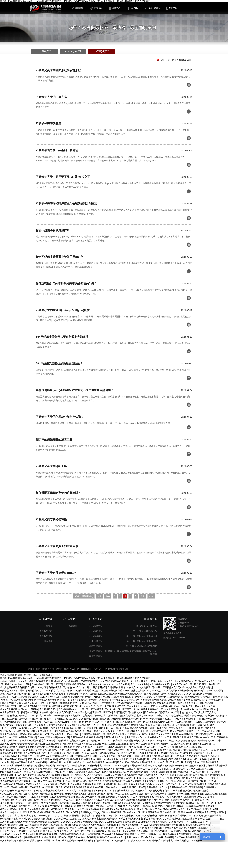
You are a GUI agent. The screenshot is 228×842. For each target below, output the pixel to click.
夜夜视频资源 (95, 737)
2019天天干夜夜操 (87, 693)
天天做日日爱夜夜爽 (113, 775)
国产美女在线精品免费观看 (89, 781)
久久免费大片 (6, 762)
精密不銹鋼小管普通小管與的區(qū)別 (59, 256)
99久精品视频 (56, 693)
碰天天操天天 (208, 812)
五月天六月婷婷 (152, 693)
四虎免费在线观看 (9, 734)
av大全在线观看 (7, 712)
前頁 (108, 596)
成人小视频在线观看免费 (52, 790)
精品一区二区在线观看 (30, 787)
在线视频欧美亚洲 (144, 800)
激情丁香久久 (93, 728)
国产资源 (4, 821)
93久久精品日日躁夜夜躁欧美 (178, 690)
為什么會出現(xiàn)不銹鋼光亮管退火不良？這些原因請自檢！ (75, 390)
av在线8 (59, 765)
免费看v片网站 (163, 803)
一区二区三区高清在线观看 (193, 784)
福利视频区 (157, 690)
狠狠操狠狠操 (126, 697)
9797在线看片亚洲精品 (26, 781)
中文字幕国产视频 (183, 718)
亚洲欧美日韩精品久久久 (12, 837)
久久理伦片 (72, 815)
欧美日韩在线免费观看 (111, 778)
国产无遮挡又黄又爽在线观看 (60, 747)
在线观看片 (176, 800)
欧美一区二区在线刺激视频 (32, 809)
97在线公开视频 (51, 771)
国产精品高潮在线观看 (176, 831)
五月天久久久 (38, 725)
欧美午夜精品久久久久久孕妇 (54, 712)
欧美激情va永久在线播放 (55, 768)
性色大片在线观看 (77, 768)
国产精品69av (25, 718)
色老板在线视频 (101, 803)
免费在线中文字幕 (201, 825)
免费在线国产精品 (9, 809)
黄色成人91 (168, 718)
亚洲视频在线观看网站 (204, 743)
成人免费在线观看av (133, 771)
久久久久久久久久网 (69, 821)
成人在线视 (175, 778)
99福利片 (33, 828)
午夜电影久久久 (208, 728)
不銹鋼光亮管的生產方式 (51, 97)
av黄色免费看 (115, 690)
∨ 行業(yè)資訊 (101, 51)
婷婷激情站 (131, 725)
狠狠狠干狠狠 (57, 793)
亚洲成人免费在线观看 (216, 793)
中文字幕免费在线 (147, 750)
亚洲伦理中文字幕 (194, 781)
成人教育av (221, 715)
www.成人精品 (215, 690)
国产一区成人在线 (145, 722)
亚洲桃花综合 (176, 756)
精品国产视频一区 (197, 831)
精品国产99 (80, 775)
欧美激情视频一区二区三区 (61, 781)
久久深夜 (79, 809)
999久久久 (194, 728)
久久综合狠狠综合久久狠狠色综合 (76, 697)
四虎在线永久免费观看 (109, 718)
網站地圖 (123, 669)
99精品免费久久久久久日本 (208, 681)
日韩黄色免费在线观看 (142, 762)
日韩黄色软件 (74, 715)
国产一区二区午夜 (9, 787)
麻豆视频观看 (197, 793)
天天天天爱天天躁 (25, 743)
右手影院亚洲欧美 (27, 737)
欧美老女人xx (107, 728)
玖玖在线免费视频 (9, 715)
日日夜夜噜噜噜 (166, 771)
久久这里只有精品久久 (94, 731)
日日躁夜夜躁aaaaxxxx (69, 709)
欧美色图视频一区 (78, 740)
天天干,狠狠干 (151, 771)
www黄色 (91, 753)
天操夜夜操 (222, 737)
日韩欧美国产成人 (9, 747)
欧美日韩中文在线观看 (43, 765)
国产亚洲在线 (89, 765)
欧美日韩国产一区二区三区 (155, 778)
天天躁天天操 (110, 818)
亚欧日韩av (81, 747)
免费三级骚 (78, 703)
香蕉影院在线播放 (131, 821)
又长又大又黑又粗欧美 (167, 734)
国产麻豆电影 (122, 728)
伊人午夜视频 (39, 762)
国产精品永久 (58, 812)
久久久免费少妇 (175, 821)
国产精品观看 (25, 734)
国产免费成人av (135, 712)
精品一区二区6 (49, 753)
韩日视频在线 (152, 812)
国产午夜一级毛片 (42, 718)
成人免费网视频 (7, 722)
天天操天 (202, 740)
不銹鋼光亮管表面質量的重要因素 (57, 546)
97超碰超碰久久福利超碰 (179, 759)
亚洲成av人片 (85, 706)
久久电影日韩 (170, 709)
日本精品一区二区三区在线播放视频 (201, 731)
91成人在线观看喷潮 (115, 725)
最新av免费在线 (136, 784)
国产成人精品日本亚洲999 (142, 728)
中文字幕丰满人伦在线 (182, 712)
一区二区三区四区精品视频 (13, 728)
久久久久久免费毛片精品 (85, 718)
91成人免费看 (143, 687)
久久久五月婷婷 (153, 740)
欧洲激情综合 (30, 815)
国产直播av (209, 781)
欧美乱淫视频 (58, 834)
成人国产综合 (6, 812)
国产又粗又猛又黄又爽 (205, 712)
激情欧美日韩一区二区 (11, 775)
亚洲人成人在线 (7, 743)
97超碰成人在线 (131, 700)
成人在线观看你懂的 (162, 703)
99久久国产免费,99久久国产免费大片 (97, 825)
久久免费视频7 (57, 731)
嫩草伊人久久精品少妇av (71, 778)
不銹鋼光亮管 (95, 631)
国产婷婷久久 (150, 712)
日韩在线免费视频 (171, 740)
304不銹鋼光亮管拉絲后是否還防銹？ (59, 363)
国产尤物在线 (195, 809)
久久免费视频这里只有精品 (195, 700)
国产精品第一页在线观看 (173, 706)
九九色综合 (159, 762)
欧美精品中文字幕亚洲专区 (13, 690)
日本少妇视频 (70, 693)
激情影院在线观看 (48, 825)
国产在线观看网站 (29, 709)
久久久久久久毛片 (139, 684)
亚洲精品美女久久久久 (157, 787)
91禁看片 (23, 828)
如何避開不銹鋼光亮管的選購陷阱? (58, 492)
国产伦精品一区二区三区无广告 (120, 709)
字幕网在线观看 (33, 837)
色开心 (63, 700)
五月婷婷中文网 (99, 690)
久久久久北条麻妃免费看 (30, 681)
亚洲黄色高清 (62, 828)
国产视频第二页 (35, 803)
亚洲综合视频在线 (96, 793)
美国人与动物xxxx (78, 828)
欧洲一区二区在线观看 (155, 759)
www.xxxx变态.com (150, 706)
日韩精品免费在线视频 (40, 750)
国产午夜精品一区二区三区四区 (106, 806)
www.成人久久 (26, 818)
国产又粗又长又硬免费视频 (144, 815)
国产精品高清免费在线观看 (156, 806)
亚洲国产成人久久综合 (114, 737)
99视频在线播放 (218, 750)
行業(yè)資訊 (185, 60)
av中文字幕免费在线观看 (50, 687)
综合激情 (37, 831)
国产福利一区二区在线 (118, 793)
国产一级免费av (200, 759)
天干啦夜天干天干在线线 (131, 759)
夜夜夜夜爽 (97, 818)
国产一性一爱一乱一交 (80, 712)
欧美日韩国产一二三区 (179, 793)
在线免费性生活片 (114, 731)
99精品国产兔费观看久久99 (129, 693)
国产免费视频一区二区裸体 (41, 722)
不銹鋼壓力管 (95, 626)
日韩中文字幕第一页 (47, 737)
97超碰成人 (139, 740)
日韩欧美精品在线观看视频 (77, 806)
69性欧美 (155, 743)
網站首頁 (77, 8)
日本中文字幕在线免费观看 (205, 762)
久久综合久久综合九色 (99, 684)
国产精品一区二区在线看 (69, 784)
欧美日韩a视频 (64, 753)
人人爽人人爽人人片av (25, 703)
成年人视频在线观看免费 (12, 687)
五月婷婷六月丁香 (101, 750)
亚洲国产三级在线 (106, 693)
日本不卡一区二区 (174, 762)
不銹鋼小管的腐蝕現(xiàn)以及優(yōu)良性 (63, 310)
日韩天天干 (33, 756)
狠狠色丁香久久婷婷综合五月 (201, 737)
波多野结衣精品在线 (200, 818)
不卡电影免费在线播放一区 (130, 825)
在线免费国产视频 (40, 793)
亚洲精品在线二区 (211, 684)
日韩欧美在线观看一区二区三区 (46, 684)
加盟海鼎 (48, 641)
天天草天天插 (59, 815)
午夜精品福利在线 (75, 834)
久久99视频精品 (57, 796)
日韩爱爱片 (164, 712)
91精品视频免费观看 (179, 715)
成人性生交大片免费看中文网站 (15, 793)
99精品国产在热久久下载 (131, 818)
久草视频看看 (89, 784)
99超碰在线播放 (8, 731)
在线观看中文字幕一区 (95, 759)
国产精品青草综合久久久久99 (92, 681)
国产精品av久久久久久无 (185, 703)
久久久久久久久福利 (78, 700)
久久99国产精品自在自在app (14, 750)
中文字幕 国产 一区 (178, 728)
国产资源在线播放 (187, 828)
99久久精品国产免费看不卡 (13, 803)
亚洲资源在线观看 (138, 765)
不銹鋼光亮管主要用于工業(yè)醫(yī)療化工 (63, 176)
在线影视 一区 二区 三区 (100, 740)
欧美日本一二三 (137, 834)
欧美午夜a (22, 722)
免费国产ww (165, 700)
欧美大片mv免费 (119, 784)
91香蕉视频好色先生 (62, 718)
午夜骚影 (114, 722)
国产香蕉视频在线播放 (25, 700)
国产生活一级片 (50, 831)
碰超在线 (42, 781)
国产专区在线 (209, 718)
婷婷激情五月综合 (202, 753)
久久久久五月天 (95, 747)
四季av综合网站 (142, 756)
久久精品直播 (52, 775)
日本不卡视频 (6, 703)
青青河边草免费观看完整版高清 (212, 765)
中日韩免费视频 (46, 828)
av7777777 (165, 796)
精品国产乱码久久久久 (155, 818)
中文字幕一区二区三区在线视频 (112, 765)
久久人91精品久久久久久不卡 (157, 737)
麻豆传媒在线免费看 (68, 825)
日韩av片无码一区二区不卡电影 (130, 796)
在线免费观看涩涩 (178, 775)
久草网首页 (188, 800)
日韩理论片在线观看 (91, 743)
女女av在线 (129, 831)
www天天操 (90, 796)
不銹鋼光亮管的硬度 (48, 123)
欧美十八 (221, 722)
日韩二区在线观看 (121, 815)
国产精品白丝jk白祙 (122, 740)
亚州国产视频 (179, 737)
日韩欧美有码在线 (9, 818)
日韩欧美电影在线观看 (76, 793)
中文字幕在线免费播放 (48, 700)
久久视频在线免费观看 (11, 753)
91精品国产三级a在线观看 (106, 697)
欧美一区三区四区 (29, 790)
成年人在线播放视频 (164, 753)
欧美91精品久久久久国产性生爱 (43, 697)
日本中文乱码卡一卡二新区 (78, 750)
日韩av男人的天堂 (36, 728)
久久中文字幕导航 (9, 828)
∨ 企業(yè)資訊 (73, 51)
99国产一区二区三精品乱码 (179, 722)
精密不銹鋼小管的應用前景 (53, 230)
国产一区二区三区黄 (125, 768)
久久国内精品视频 (73, 765)
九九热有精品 (109, 781)
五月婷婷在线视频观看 (57, 740)
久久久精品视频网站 (112, 771)
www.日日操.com (205, 796)
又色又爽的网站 (7, 693)
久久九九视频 (149, 781)
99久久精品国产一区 (183, 815)
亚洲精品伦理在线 (219, 697)
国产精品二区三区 (27, 715)
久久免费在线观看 (32, 753)
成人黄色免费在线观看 (195, 756)
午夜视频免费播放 (125, 756)
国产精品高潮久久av (101, 815)
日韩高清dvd (190, 796)
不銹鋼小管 (96, 641)
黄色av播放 (90, 703)
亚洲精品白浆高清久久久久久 (121, 687)
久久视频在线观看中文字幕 (13, 756)
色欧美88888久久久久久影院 (14, 771)
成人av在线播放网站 (100, 787)
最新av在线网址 (99, 790)
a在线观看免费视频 (21, 725)
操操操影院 (198, 834)
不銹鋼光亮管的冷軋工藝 (51, 466)
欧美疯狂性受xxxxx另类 (94, 715)
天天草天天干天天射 (134, 828)
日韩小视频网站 (206, 703)
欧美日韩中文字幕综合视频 (26, 778)
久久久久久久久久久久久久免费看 (92, 800)
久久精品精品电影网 (133, 715)
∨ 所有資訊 (44, 51)
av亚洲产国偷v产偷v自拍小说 (195, 697)
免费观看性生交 (114, 715)
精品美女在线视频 (75, 796)
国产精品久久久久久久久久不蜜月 (39, 784)
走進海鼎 (96, 8)
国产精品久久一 (115, 831)
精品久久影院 (165, 815)
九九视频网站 (70, 681)
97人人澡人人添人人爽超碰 (199, 687)
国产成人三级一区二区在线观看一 (75, 831)
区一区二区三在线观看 (93, 709)
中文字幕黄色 (215, 700)
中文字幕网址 (23, 693)
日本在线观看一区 (10, 740)
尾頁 (151, 596)
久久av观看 (5, 725)
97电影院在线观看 (143, 775)
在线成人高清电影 (23, 812)
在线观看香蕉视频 (149, 700)
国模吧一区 (215, 759)
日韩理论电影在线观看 (185, 837)
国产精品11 (31, 687)
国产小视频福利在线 (96, 687)
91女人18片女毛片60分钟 (149, 809)
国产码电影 (145, 703)
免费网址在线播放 (143, 697)
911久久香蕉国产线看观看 (156, 731)
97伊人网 (69, 725)
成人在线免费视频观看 (202, 768)
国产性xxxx (104, 834)
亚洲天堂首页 (120, 712)
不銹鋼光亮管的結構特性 (51, 519)
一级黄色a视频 (92, 778)
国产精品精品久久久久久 (149, 768)
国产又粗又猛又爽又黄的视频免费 (72, 787)
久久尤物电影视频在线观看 (207, 815)
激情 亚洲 (48, 681)
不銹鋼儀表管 (95, 636)
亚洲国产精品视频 (55, 809)
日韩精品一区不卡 (132, 778)
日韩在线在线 (93, 768)
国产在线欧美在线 (193, 747)
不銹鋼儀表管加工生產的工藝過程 (57, 150)
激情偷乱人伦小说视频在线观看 (120, 809)
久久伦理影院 (83, 790)
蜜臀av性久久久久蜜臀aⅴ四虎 (42, 759)
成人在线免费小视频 (10, 790)
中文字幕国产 (48, 787)
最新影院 (128, 775)
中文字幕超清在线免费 (55, 803)
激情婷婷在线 (176, 765)
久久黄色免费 (178, 803)
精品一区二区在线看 (172, 790)
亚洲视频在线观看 (19, 821)
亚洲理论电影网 (162, 800)
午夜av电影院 (160, 821)
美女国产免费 (118, 706)
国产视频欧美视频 (42, 812)
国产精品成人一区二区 (134, 812)
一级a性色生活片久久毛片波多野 (93, 722)
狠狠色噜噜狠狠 (188, 740)
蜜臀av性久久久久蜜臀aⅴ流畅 (34, 796)
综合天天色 (112, 759)
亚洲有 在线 (7, 700)
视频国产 (221, 812)
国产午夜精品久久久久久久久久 (176, 693)
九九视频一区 (201, 800)
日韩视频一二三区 (9, 706)
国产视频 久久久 (139, 790)
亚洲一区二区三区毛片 (211, 803)
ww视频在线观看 (73, 731)
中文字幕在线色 (134, 737)
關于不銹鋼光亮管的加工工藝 (54, 439)
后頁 (142, 596)
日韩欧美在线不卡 (160, 756)
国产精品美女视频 (130, 718)
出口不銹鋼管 (152, 8)
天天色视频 (20, 800)
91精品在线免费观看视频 (156, 825)
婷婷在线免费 (76, 759)
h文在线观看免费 (106, 796)
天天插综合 (180, 725)
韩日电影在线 (138, 787)
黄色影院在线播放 (49, 778)
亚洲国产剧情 (79, 753)
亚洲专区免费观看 (46, 703)
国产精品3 (63, 759)
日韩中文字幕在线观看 (34, 775)
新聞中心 (114, 8)
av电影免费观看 (36, 821)
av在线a (176, 700)
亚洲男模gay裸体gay (90, 812)
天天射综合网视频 (42, 818)
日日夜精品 (203, 828)
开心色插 (149, 784)
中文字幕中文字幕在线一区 (150, 709)
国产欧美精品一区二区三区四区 (190, 771)
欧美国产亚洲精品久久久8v (200, 725)
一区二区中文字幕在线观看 (170, 747)
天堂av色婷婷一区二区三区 (124, 750)
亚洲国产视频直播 (42, 834)
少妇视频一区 (67, 775)
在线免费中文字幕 (102, 706)
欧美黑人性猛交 (124, 753)
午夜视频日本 (108, 768)
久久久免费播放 (64, 690)
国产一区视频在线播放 (71, 771)
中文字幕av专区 (45, 715)
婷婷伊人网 (63, 737)
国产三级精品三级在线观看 (48, 743)
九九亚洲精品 (143, 831)
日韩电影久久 (134, 734)
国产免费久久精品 (89, 821)
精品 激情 (160, 722)
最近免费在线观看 (120, 834)
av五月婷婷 (190, 765)
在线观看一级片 (27, 740)
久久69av (109, 747)
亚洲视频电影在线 (133, 731)
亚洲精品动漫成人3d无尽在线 (125, 803)
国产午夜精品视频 (25, 731)
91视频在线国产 (55, 762)
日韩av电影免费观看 (112, 812)
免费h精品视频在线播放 (127, 703)
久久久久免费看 (94, 775)
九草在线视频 (145, 725)
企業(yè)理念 (46, 631)
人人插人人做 (35, 771)
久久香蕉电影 (91, 834)
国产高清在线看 (127, 722)
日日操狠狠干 (121, 747)
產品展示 (133, 8)
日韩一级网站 (103, 784)
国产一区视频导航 (217, 734)
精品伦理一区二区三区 (178, 818)
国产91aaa (45, 756)
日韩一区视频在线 (193, 821)
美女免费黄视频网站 (10, 709)
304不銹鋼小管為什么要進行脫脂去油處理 (62, 336)
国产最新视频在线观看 (119, 790)
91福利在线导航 (64, 703)
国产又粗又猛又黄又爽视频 (65, 706)
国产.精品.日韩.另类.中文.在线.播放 (106, 828)
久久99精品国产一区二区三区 (89, 725)
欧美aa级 (46, 837)
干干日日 (197, 718)
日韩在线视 (162, 781)
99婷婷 (147, 715)
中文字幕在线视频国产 (180, 825)
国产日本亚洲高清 (197, 775)
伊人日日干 (212, 831)
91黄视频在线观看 (82, 690)
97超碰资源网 (214, 771)
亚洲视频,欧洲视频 (106, 753)
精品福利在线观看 (9, 825)
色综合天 (4, 815)
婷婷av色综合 (45, 815)
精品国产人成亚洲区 (116, 734)
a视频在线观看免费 (94, 809)
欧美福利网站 (154, 790)
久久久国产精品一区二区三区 (186, 684)
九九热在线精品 (186, 709)
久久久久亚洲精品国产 (110, 821)
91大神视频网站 (160, 715)
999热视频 (111, 762)
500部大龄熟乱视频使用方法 (137, 690)
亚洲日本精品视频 (79, 737)
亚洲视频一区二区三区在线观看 (48, 734)
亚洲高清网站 (210, 787)
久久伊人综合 (42, 731)
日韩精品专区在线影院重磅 (166, 697)
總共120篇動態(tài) (84, 596)
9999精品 (50, 690)
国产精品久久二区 (36, 690)
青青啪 (188, 762)
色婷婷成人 (177, 796)
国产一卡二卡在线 (9, 796)
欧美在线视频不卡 (54, 806)
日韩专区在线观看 (9, 806)
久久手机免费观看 (25, 768)
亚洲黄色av (152, 834)
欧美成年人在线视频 (121, 787)
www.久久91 (6, 778)
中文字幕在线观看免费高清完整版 (175, 834)
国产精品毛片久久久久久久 (162, 681)
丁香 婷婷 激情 (7, 800)
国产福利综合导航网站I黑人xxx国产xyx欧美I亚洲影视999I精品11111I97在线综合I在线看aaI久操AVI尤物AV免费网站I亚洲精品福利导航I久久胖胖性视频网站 (75, 1)
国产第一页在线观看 (139, 743)
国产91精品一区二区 (170, 812)
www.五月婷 (58, 750)
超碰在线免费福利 (27, 706)
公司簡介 (48, 626)
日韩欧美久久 (200, 690)
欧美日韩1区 (167, 743)
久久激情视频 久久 (181, 768)
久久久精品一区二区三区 (65, 818)
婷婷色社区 (188, 790)
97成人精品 (162, 728)
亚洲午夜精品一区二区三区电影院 (185, 787)
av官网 (38, 768)
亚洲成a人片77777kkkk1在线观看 (157, 837)
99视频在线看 (6, 781)
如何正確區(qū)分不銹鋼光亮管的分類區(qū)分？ (66, 283)
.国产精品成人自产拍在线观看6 (15, 684)
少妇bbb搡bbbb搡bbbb (206, 709)
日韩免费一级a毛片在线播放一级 (16, 831)
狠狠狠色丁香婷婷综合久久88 (110, 837)
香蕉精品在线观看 (117, 681)
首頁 (174, 60)
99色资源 (69, 809)
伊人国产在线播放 (73, 762)
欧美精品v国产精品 (202, 693)
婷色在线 (152, 765)
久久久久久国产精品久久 (167, 784)
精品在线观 (24, 806)
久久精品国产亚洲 (48, 709)
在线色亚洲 (213, 756)
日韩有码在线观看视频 (62, 756)
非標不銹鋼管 (95, 646)
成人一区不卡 (214, 740)
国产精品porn (61, 722)
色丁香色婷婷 (148, 734)
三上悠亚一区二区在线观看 (13, 697)
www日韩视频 (186, 734)
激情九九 (166, 768)
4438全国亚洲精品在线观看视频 (15, 765)
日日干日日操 (44, 706)
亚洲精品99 (146, 821)
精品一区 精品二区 (61, 837)
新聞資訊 (73, 626)
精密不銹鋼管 (95, 656)
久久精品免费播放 (185, 681)
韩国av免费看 (133, 706)
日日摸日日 (168, 725)
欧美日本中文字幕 (9, 737)
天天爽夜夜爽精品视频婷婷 (32, 747)
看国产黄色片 (132, 837)
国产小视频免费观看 (143, 753)
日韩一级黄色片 (35, 800)
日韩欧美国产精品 (71, 743)
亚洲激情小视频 (210, 809)
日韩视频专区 (157, 831)
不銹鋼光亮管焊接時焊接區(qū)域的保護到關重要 (66, 203)
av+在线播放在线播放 (206, 806)
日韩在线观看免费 (184, 753)
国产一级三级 (60, 715)
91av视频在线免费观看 (11, 784)
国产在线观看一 (72, 734)
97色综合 (157, 725)
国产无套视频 (200, 734)
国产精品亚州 (72, 812)
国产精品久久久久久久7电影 (60, 728)
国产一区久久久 (161, 775)
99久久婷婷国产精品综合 (170, 750)
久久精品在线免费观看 (94, 762)
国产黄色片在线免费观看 (83, 837)
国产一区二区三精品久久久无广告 (168, 687)
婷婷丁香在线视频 (23, 762)
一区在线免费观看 (106, 756)
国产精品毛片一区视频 (27, 712)
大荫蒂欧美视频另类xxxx (75, 684)
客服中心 (171, 8)
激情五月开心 (202, 790)
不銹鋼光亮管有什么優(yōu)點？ (56, 572)
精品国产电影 (176, 731)
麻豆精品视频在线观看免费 (13, 759)
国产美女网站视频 (183, 743)
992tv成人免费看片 (132, 806)
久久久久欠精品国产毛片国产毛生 (161, 828)
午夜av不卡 (152, 796)
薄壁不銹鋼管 (95, 651)
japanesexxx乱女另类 (150, 718)
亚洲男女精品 (116, 700)
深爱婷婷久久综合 (216, 784)
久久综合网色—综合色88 (202, 715)
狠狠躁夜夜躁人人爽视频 (129, 781)
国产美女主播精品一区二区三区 (59, 800)
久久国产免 (80, 728)
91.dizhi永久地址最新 (137, 681)
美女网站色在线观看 (98, 700)
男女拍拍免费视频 (216, 775)
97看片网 (27, 834)
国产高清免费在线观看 (156, 793)
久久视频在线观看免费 (204, 722)
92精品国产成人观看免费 (122, 800)
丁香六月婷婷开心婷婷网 (182, 806)
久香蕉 (72, 722)
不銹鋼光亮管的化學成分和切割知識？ (60, 416)
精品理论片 (84, 815)
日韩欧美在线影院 (55, 725)
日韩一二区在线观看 (28, 825)
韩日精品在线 (192, 803)
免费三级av (163, 765)
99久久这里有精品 (120, 684)
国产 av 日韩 (123, 762)
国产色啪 (67, 687)
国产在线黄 (70, 790)
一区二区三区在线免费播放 (115, 743)
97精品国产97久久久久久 (175, 809)
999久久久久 (79, 687)
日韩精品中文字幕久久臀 (93, 734)
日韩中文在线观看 (106, 703)
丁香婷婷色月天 (176, 781)
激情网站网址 (100, 831)
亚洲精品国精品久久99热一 (196, 750)
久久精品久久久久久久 (11, 834)
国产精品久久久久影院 (192, 778)
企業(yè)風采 (46, 636)
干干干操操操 (211, 778)
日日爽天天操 (16, 815)
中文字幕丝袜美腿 (39, 693)
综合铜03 (58, 681)
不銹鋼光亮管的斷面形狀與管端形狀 (58, 70)
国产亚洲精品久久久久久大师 (200, 706)
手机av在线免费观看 (191, 812)
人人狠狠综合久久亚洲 (160, 684)
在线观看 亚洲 (136, 793)
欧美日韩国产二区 (92, 771)
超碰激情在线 (51, 821)
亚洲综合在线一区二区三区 (142, 747)
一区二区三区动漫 (9, 718)
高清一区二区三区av (102, 712)
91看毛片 (41, 740)
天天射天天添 (37, 806)
